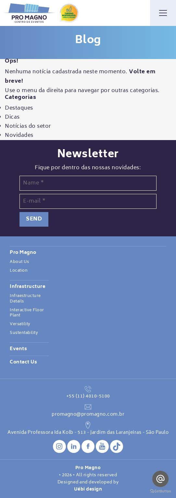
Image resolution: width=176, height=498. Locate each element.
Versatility (20, 324)
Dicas (12, 117)
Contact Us (23, 362)
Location (19, 270)
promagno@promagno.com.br (88, 414)
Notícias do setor (28, 126)
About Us (19, 262)
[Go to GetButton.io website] (160, 491)
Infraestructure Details (25, 299)
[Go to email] (160, 479)
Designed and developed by (88, 486)
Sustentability (24, 333)
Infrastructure (27, 287)
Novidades (19, 135)
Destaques (19, 108)
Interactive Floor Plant (27, 313)
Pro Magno (23, 253)
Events (18, 349)
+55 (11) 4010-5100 (88, 396)
